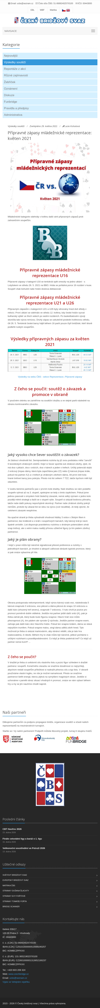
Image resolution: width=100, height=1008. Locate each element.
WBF (42, 10)
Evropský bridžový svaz (16, 880)
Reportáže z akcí (15, 68)
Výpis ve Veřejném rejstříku (16, 982)
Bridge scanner (11, 906)
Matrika (53, 10)
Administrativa (13, 114)
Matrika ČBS (9, 885)
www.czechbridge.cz (18, 974)
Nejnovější (11, 55)
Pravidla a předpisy (16, 108)
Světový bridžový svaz (15, 875)
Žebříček (9, 82)
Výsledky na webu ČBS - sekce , (50, 376)
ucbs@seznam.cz (25, 3)
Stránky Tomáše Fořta (15, 901)
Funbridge (10, 101)
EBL (33, 10)
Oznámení (10, 88)
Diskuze (9, 95)
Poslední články (14, 819)
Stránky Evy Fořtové (14, 896)
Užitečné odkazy (14, 864)
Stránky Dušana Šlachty (16, 891)
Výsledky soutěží (15, 62)
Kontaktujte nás (13, 919)
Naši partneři (14, 712)
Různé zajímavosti (16, 75)
